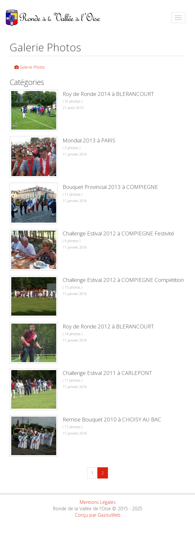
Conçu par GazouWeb (97, 515)
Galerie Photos (29, 67)
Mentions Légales (98, 502)
